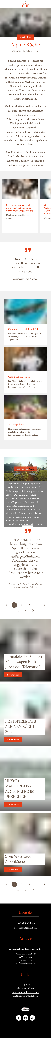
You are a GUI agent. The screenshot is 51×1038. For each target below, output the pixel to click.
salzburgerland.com (25, 988)
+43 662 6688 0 (25, 922)
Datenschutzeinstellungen (25, 995)
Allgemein (25, 984)
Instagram (25, 1018)
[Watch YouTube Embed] (25, 468)
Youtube (32, 1018)
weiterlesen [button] (13, 674)
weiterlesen (25, 37)
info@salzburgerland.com (25, 927)
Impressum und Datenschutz (25, 992)
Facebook (18, 1018)
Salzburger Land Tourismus (25, 4)
